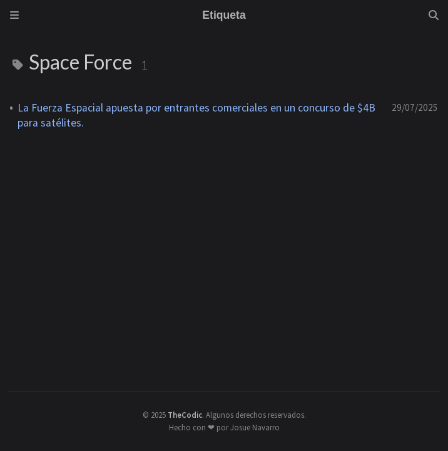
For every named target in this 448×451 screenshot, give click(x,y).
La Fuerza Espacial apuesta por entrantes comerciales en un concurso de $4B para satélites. (196, 115)
